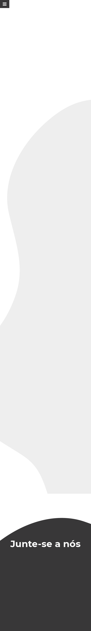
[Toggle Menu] (4, 4)
